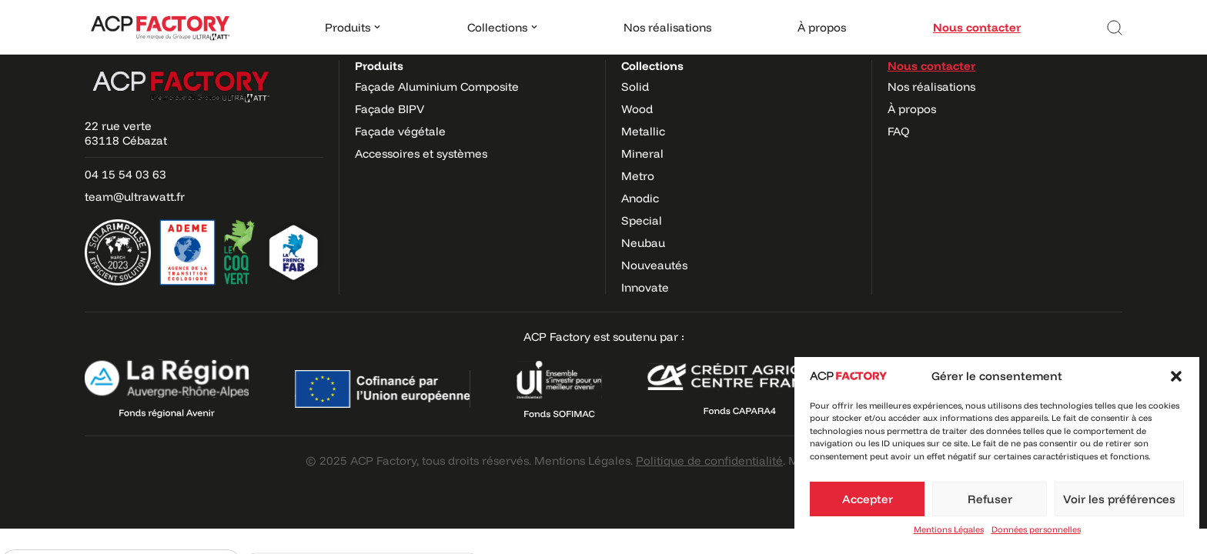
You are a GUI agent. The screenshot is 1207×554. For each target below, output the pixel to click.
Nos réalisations (667, 27)
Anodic (640, 198)
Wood (637, 109)
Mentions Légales (949, 529)
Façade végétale (400, 131)
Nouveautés (654, 265)
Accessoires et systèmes (421, 153)
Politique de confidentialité (709, 460)
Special (641, 220)
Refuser (990, 499)
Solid (635, 86)
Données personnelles (1036, 529)
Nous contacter (977, 27)
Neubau (643, 242)
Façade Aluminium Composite (437, 86)
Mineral (642, 153)
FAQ (899, 131)
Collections (652, 65)
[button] (1176, 376)
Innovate (645, 287)
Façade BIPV (389, 109)
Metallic (643, 131)
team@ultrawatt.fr (135, 196)
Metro (637, 176)
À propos (821, 27)
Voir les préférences (1119, 499)
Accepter (867, 499)
